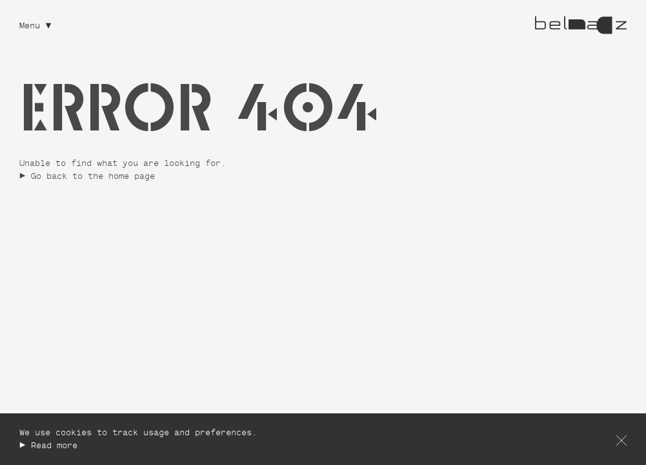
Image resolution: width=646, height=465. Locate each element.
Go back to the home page (93, 177)
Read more (54, 446)
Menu (29, 27)
